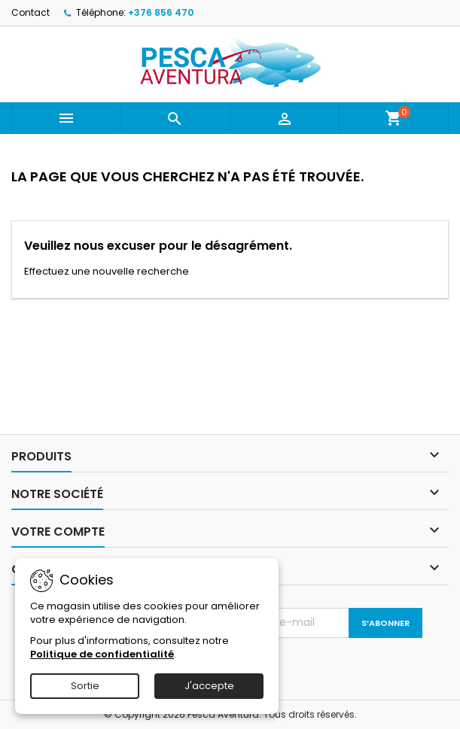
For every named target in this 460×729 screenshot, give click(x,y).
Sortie (85, 686)
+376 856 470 (160, 12)
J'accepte (209, 686)
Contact (30, 12)
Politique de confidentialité (102, 654)
